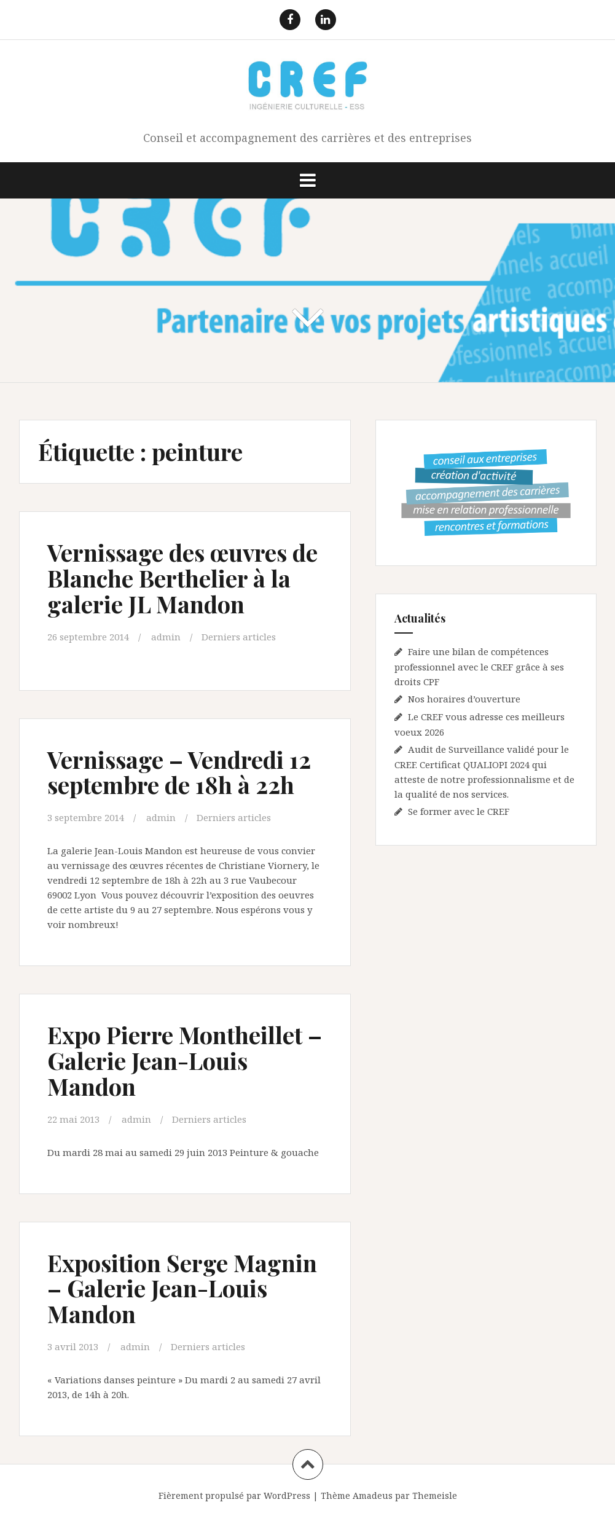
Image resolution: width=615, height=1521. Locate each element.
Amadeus (373, 1495)
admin (166, 637)
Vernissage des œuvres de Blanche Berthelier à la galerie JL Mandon (182, 577)
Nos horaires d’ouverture (464, 699)
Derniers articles (239, 637)
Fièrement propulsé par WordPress (234, 1495)
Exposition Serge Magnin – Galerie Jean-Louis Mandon (182, 1288)
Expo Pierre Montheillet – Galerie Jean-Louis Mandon (184, 1060)
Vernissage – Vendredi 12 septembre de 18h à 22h (179, 772)
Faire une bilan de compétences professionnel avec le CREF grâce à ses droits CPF (479, 666)
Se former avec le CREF (458, 811)
